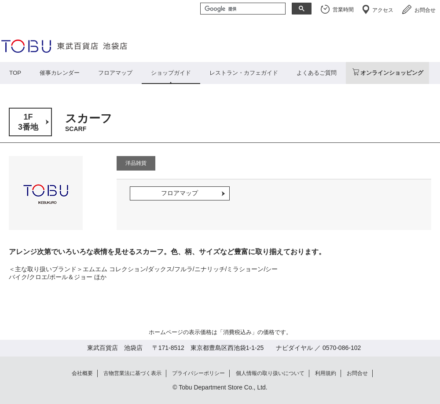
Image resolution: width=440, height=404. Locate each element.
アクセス (382, 10)
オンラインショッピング (391, 72)
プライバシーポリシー (198, 373)
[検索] (242, 9)
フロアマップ (115, 72)
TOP (15, 72)
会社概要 (82, 373)
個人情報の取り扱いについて (270, 373)
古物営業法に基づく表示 (132, 373)
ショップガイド (171, 72)
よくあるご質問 (317, 72)
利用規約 (325, 373)
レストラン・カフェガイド (243, 72)
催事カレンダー (60, 72)
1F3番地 (28, 122)
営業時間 (343, 10)
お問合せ (425, 10)
